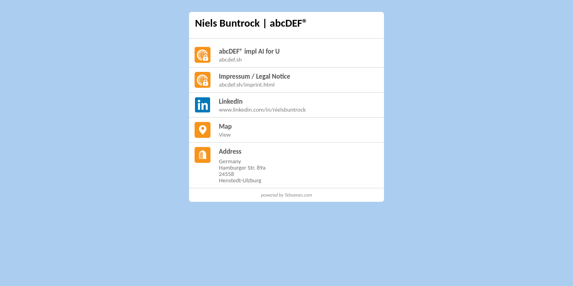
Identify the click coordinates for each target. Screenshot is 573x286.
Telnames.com (298, 195)
